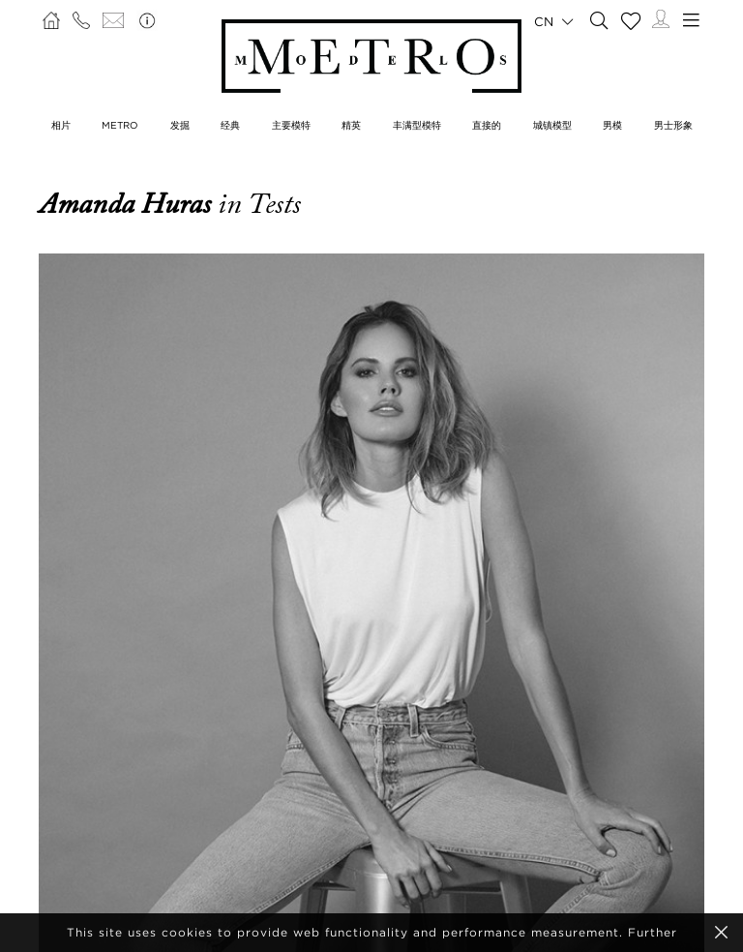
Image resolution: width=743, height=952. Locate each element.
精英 (351, 125)
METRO (120, 125)
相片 (61, 125)
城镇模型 (552, 125)
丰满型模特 (417, 125)
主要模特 (291, 125)
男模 (612, 125)
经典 (230, 125)
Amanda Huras (128, 204)
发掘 (180, 125)
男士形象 (673, 125)
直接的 (486, 125)
